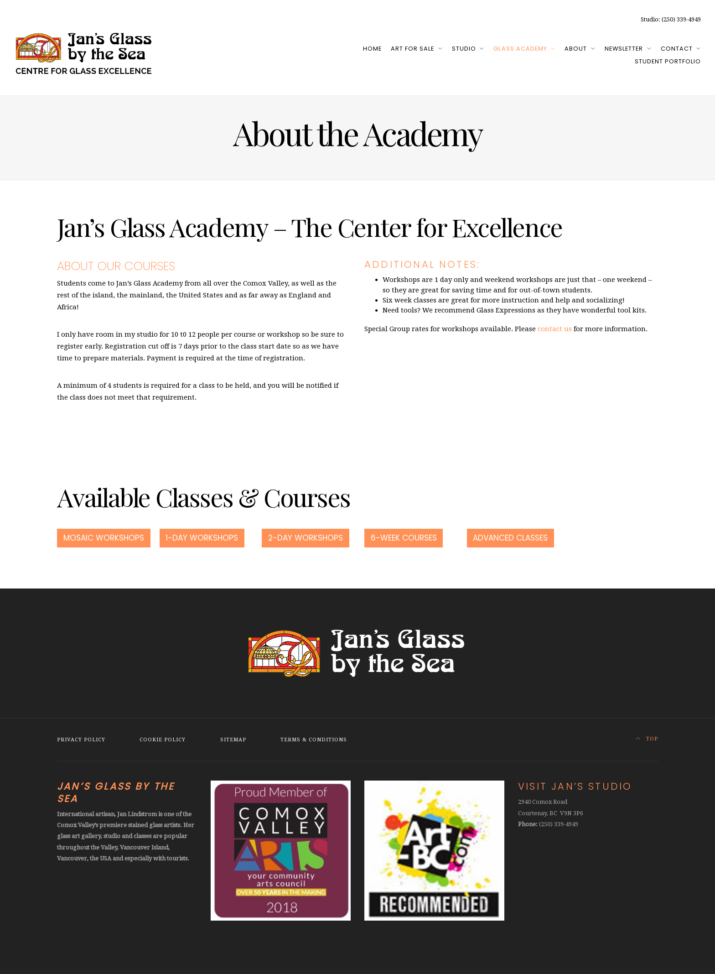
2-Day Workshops (305, 537)
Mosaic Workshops (103, 537)
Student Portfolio (668, 61)
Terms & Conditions (313, 740)
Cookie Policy (163, 740)
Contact (677, 48)
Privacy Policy (81, 740)
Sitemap (233, 740)
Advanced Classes (510, 537)
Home (372, 48)
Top (647, 739)
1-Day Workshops (202, 537)
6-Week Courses (404, 537)
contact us (555, 329)
